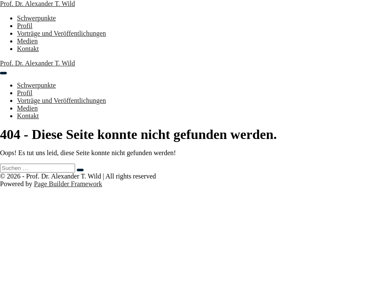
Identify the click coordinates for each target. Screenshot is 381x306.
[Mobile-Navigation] (3, 73)
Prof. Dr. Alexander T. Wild (37, 3)
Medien (27, 41)
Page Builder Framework (68, 183)
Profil (24, 25)
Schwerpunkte (36, 18)
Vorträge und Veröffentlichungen (61, 33)
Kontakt (28, 48)
